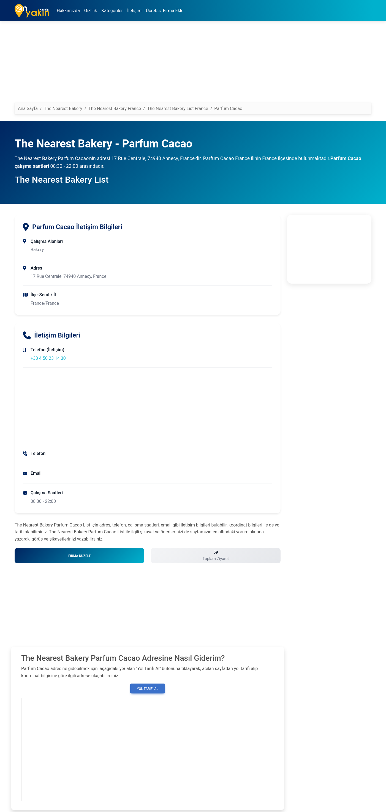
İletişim (134, 10)
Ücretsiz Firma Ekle (164, 10)
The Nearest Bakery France (114, 108)
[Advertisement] (180, 64)
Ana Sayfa (28, 108)
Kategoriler (112, 10)
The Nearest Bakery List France (177, 108)
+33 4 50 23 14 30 (48, 358)
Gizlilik (90, 10)
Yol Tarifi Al (147, 689)
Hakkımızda (68, 10)
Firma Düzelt (79, 556)
